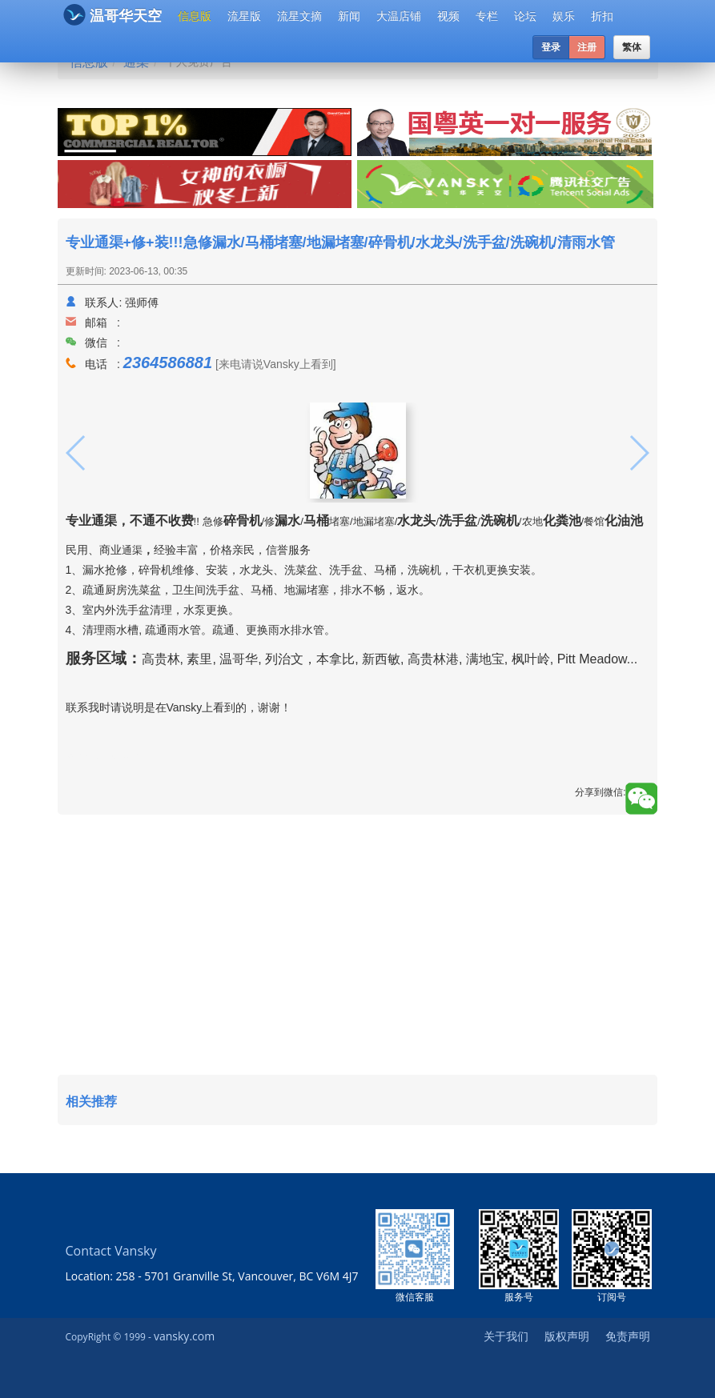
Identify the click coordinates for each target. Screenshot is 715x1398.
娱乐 (563, 16)
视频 (448, 16)
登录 (550, 47)
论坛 (525, 16)
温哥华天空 (112, 15)
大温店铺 (398, 16)
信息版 (194, 16)
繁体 (631, 47)
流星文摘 (299, 16)
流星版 (244, 16)
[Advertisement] (358, 947)
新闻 (349, 16)
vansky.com (184, 1336)
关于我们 (506, 1336)
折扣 (602, 16)
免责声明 (627, 1336)
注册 (587, 47)
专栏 (487, 16)
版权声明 (566, 1336)
